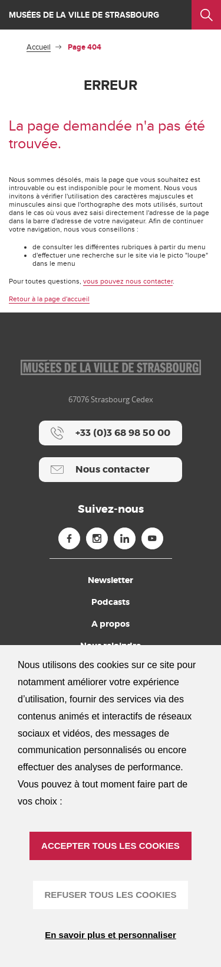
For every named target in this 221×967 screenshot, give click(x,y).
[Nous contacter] (110, 469)
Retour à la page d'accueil (49, 299)
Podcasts (110, 602)
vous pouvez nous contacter (128, 281)
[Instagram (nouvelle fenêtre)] (97, 538)
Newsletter (110, 580)
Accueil (39, 47)
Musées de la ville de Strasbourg (84, 15)
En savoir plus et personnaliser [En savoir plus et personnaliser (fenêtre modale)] (110, 935)
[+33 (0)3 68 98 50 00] (110, 433)
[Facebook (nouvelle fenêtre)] (69, 538)
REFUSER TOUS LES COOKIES (111, 895)
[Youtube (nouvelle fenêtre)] (152, 538)
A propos (110, 623)
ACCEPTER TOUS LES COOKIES (110, 846)
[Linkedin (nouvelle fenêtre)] (125, 538)
